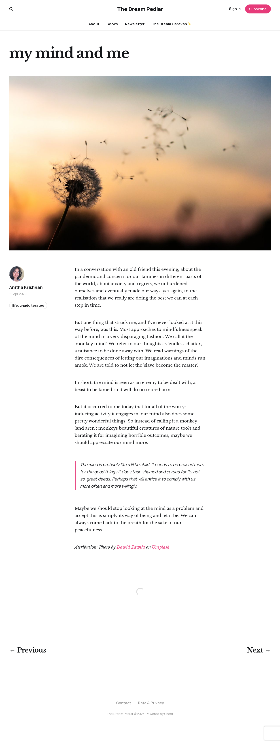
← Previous (27, 650)
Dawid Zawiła (131, 547)
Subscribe (258, 8)
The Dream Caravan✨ (171, 24)
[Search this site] (11, 9)
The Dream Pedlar (140, 9)
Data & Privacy (151, 702)
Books (112, 24)
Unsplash (161, 547)
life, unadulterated (28, 305)
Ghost (168, 714)
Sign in (235, 8)
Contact (123, 702)
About (94, 24)
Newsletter (135, 24)
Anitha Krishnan (25, 287)
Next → (259, 650)
